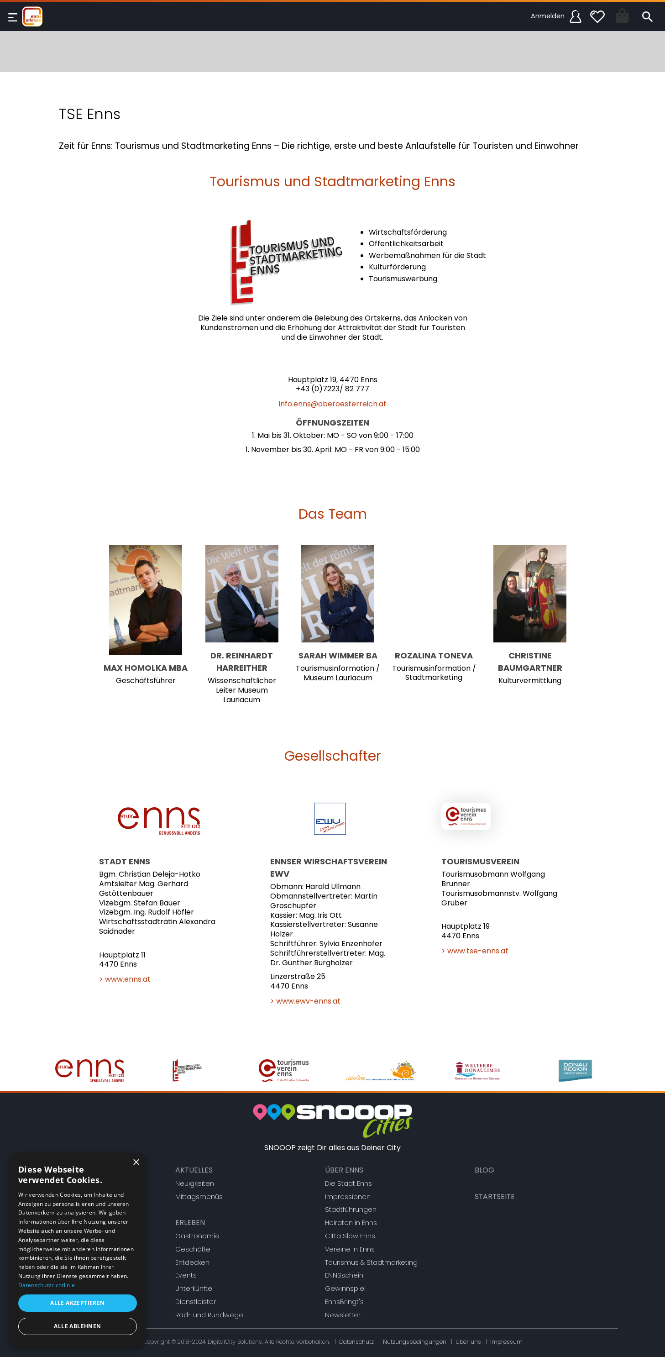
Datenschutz (356, 1342)
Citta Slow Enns (350, 1236)
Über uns (468, 1342)
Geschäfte (192, 1249)
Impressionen (348, 1196)
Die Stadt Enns (348, 1183)
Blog (484, 1170)
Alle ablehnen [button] (77, 1326)
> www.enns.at (125, 979)
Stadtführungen (351, 1209)
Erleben (190, 1222)
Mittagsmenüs (199, 1196)
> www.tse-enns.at (474, 951)
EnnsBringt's (344, 1301)
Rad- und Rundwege (209, 1315)
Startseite (495, 1196)
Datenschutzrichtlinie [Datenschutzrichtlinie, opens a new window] (46, 1285)
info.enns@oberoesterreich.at (333, 404)
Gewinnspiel (345, 1288)
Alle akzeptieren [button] (77, 1303)
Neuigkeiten (194, 1183)
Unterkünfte (193, 1288)
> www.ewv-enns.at (305, 1001)
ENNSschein (344, 1275)
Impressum (506, 1342)
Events (186, 1275)
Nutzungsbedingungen (414, 1342)
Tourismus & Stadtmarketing (371, 1262)
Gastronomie (197, 1236)
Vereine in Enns (350, 1249)
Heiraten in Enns (351, 1222)
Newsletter (343, 1315)
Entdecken (192, 1262)
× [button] (135, 1162)
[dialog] (77, 1250)
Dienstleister (195, 1301)
